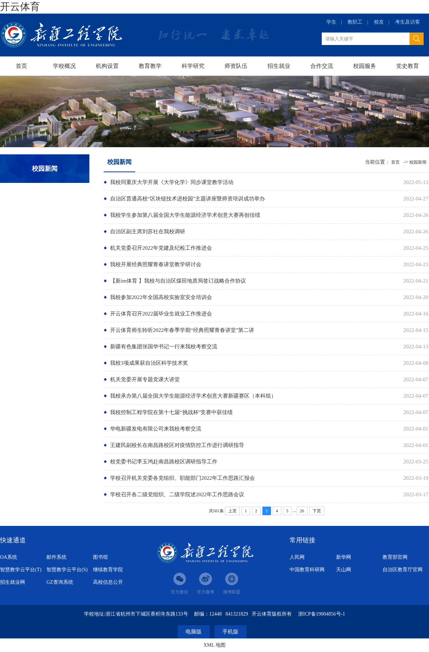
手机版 (230, 631)
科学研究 (193, 66)
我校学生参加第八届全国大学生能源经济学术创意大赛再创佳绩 (185, 215)
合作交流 (321, 66)
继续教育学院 (108, 569)
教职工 (355, 22)
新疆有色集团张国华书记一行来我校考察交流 (163, 346)
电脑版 (194, 631)
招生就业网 (12, 582)
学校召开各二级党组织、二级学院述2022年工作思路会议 (177, 494)
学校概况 (64, 66)
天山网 (343, 569)
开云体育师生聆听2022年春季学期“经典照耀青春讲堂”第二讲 (182, 330)
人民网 (297, 557)
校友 (379, 22)
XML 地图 (214, 645)
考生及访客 (407, 22)
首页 (21, 66)
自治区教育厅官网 (403, 569)
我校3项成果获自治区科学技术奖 (149, 363)
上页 (232, 510)
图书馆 (100, 557)
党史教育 (407, 66)
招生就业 (278, 66)
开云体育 (20, 6)
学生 (331, 22)
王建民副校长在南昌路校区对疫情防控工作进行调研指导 (177, 445)
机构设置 (107, 66)
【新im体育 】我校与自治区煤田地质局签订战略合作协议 (178, 281)
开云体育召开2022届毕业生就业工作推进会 (161, 314)
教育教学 (150, 66)
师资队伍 (236, 66)
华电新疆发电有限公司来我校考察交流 (155, 429)
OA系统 (8, 557)
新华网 (343, 557)
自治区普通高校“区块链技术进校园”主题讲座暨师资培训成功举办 (187, 198)
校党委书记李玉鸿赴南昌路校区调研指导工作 (163, 461)
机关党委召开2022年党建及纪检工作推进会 (161, 248)
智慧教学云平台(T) (20, 569)
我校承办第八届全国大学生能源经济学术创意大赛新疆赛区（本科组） (193, 396)
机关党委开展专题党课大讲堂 (145, 379)
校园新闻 (417, 162)
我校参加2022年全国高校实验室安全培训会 (161, 297)
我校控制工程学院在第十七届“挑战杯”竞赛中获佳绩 (171, 412)
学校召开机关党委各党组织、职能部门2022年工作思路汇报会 (182, 478)
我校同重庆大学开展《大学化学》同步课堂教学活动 (171, 182)
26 (302, 510)
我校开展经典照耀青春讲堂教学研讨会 (155, 264)
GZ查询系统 (59, 582)
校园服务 (364, 66)
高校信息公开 (108, 582)
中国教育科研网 (307, 569)
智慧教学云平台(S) (67, 569)
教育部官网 (395, 557)
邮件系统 (56, 557)
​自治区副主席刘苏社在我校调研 (147, 231)
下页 (316, 510)
